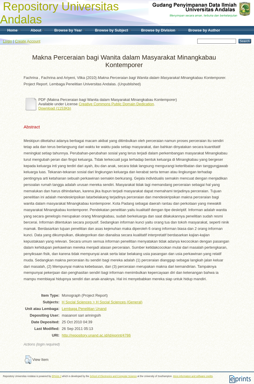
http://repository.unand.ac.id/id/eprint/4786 (96, 335)
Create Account (28, 41)
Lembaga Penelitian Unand (84, 309)
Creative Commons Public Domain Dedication (116, 104)
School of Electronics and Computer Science (113, 376)
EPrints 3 (56, 376)
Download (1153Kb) (55, 108)
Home (12, 30)
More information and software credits (193, 376)
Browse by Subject (111, 30)
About (36, 30)
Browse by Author (204, 30)
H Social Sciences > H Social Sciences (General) (102, 302)
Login (7, 41)
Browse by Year (68, 30)
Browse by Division (158, 30)
